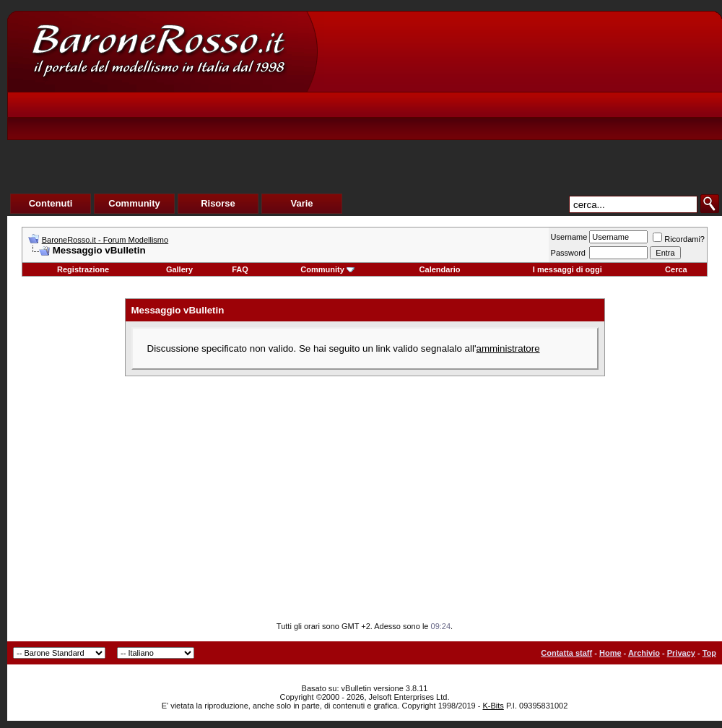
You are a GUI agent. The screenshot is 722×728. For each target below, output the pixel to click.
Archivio (644, 653)
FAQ (240, 269)
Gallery (179, 269)
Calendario (440, 269)
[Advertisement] (451, 120)
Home (610, 653)
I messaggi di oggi (567, 269)
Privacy (681, 653)
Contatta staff (566, 653)
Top (709, 653)
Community (327, 269)
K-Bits (492, 705)
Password (568, 252)
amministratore (507, 348)
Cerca (676, 269)
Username (569, 237)
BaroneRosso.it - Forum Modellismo (105, 239)
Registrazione (83, 269)
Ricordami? (679, 239)
